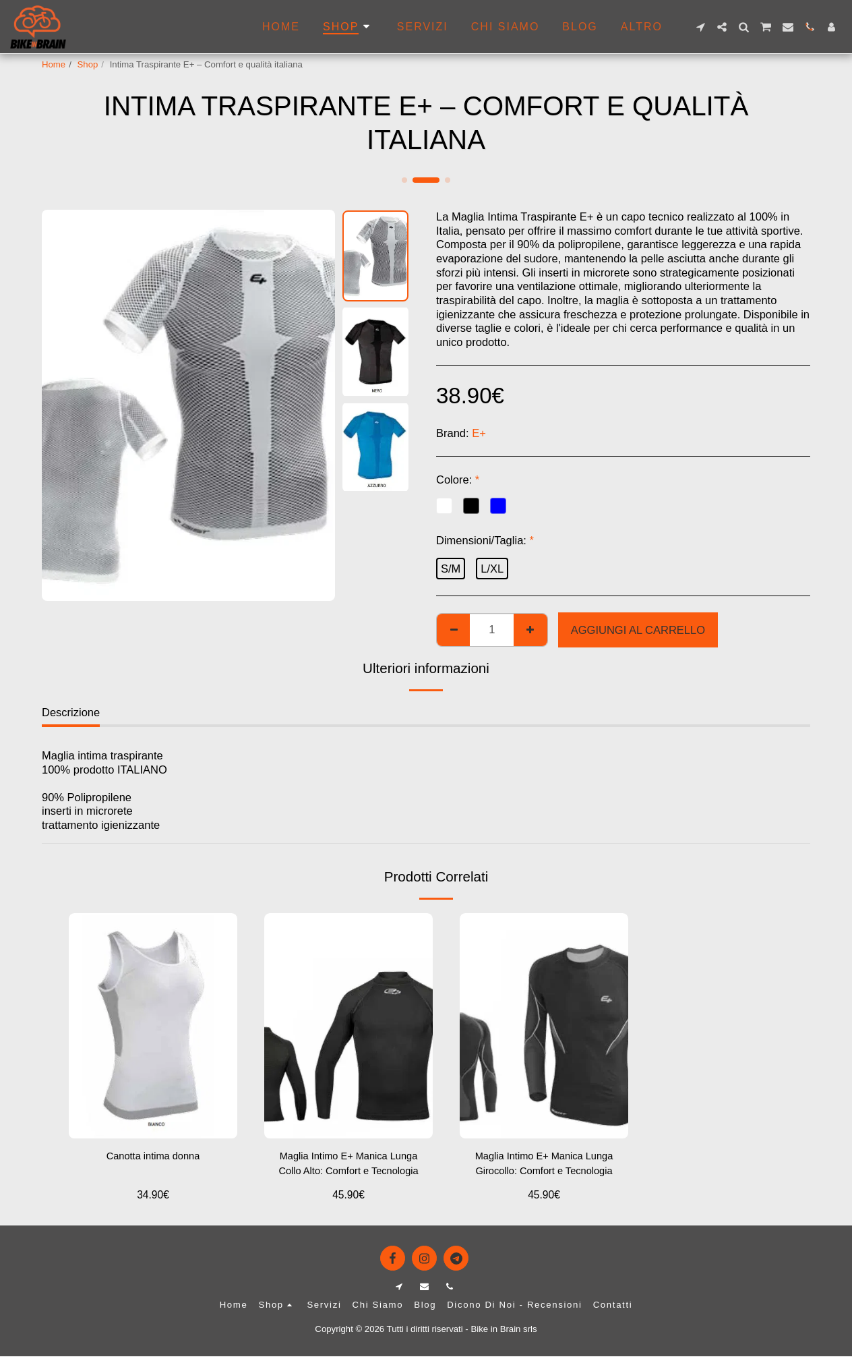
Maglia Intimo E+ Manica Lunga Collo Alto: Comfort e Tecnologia (348, 1167)
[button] (700, 27)
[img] (348, 1025)
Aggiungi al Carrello (638, 630)
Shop (88, 64)
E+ (479, 433)
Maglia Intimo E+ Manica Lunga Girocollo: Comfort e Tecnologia (543, 1167)
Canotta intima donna (153, 1157)
